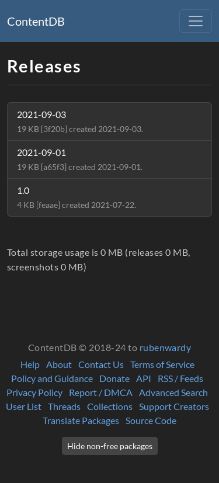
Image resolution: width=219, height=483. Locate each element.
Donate (114, 378)
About (59, 364)
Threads (64, 406)
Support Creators (174, 406)
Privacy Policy (34, 392)
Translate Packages (81, 420)
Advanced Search (173, 392)
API (143, 378)
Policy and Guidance (52, 378)
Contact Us (101, 364)
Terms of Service (162, 364)
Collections (110, 406)
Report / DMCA (101, 392)
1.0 (76, 197)
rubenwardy (166, 347)
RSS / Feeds (180, 378)
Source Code (151, 420)
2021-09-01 (79, 159)
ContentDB (36, 21)
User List (23, 406)
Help (30, 364)
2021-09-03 (80, 121)
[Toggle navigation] (195, 21)
